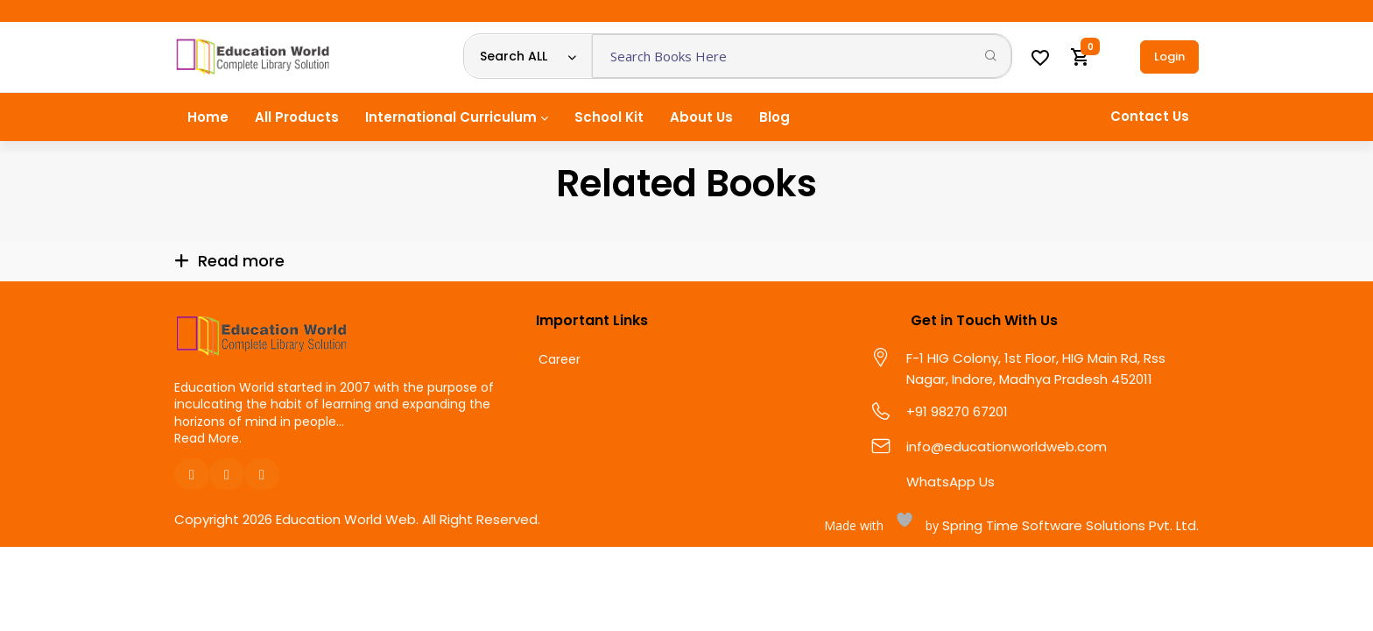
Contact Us (1149, 116)
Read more (241, 261)
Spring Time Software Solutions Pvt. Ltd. (1069, 525)
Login (1169, 56)
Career (560, 359)
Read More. (208, 438)
